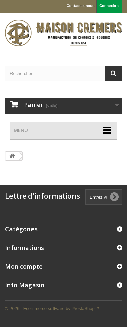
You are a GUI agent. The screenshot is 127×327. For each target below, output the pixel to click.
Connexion (109, 6)
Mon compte (24, 266)
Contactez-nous (81, 6)
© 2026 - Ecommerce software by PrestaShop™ (52, 308)
